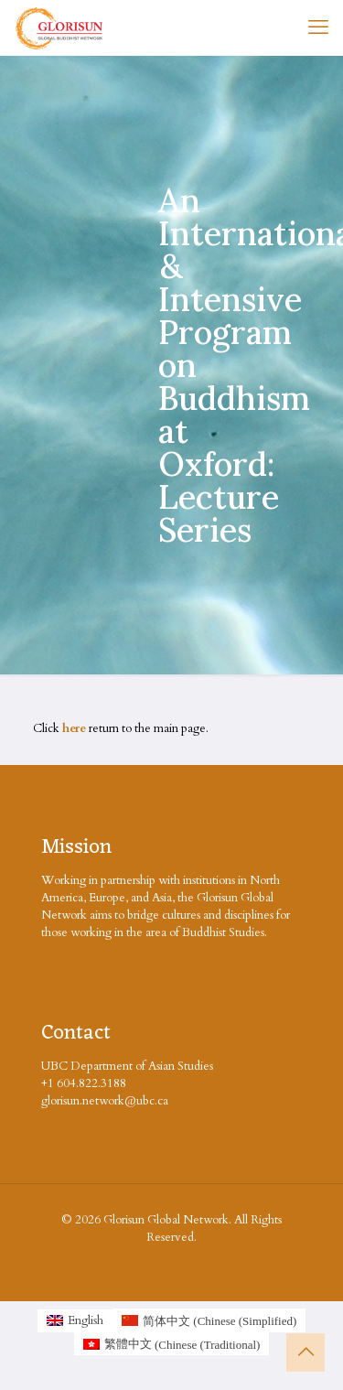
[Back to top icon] (305, 1352)
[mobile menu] (318, 27)
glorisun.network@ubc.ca (104, 1101)
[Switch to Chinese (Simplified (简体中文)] (209, 1320)
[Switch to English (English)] (75, 1320)
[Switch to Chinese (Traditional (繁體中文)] (172, 1344)
